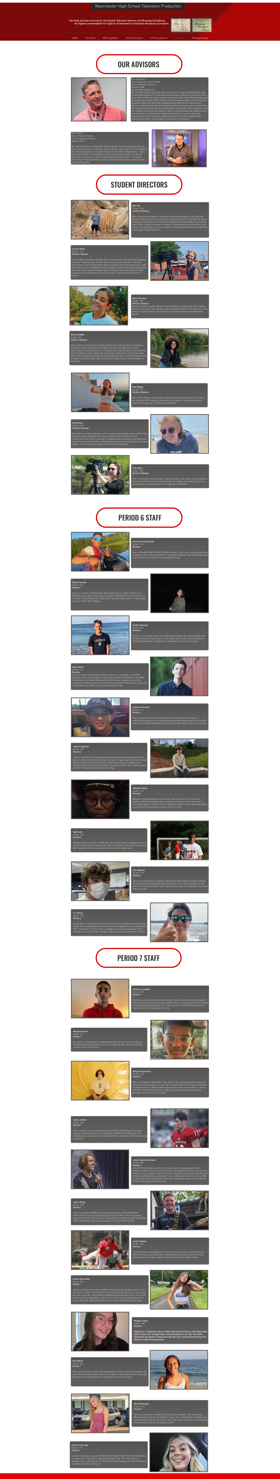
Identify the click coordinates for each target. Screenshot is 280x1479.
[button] (90, 37)
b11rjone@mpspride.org (83, 138)
